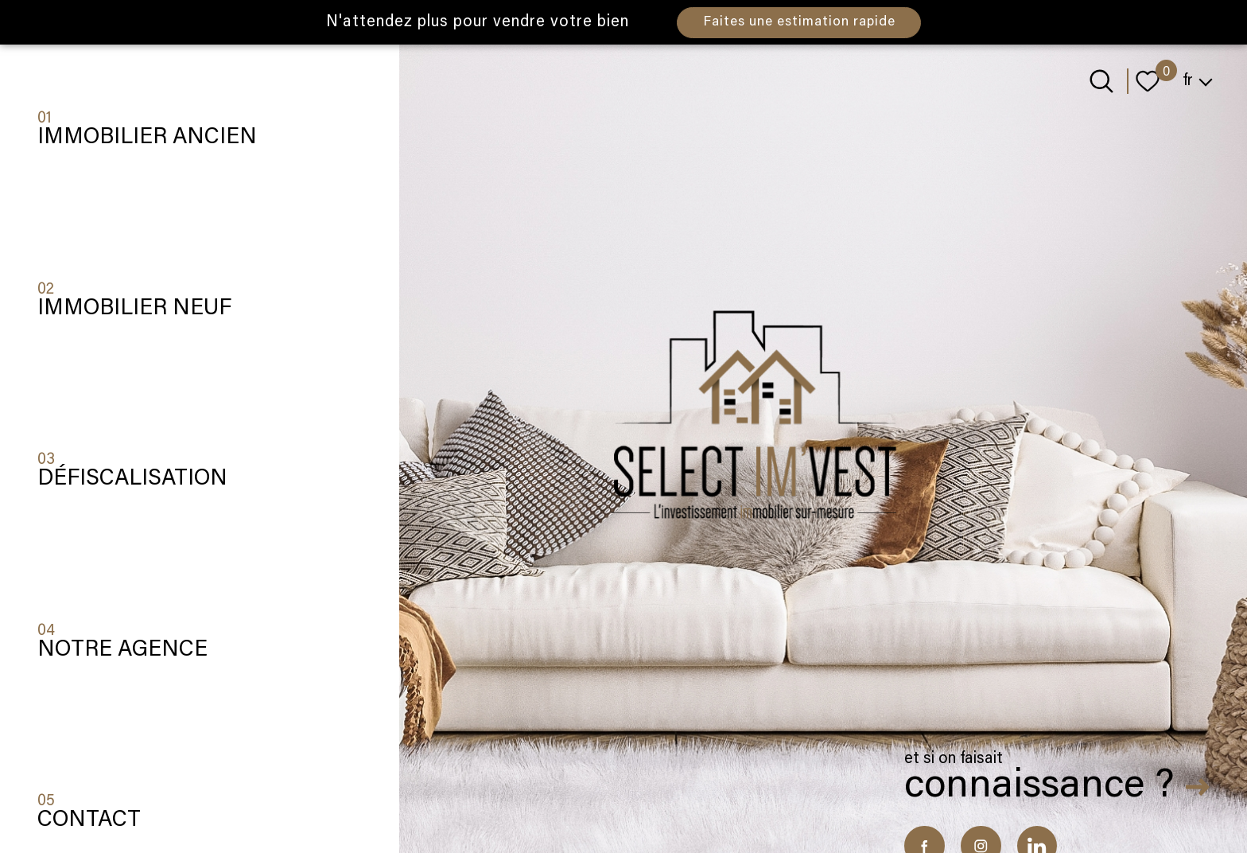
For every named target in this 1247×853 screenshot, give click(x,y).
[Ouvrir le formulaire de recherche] (1101, 81)
